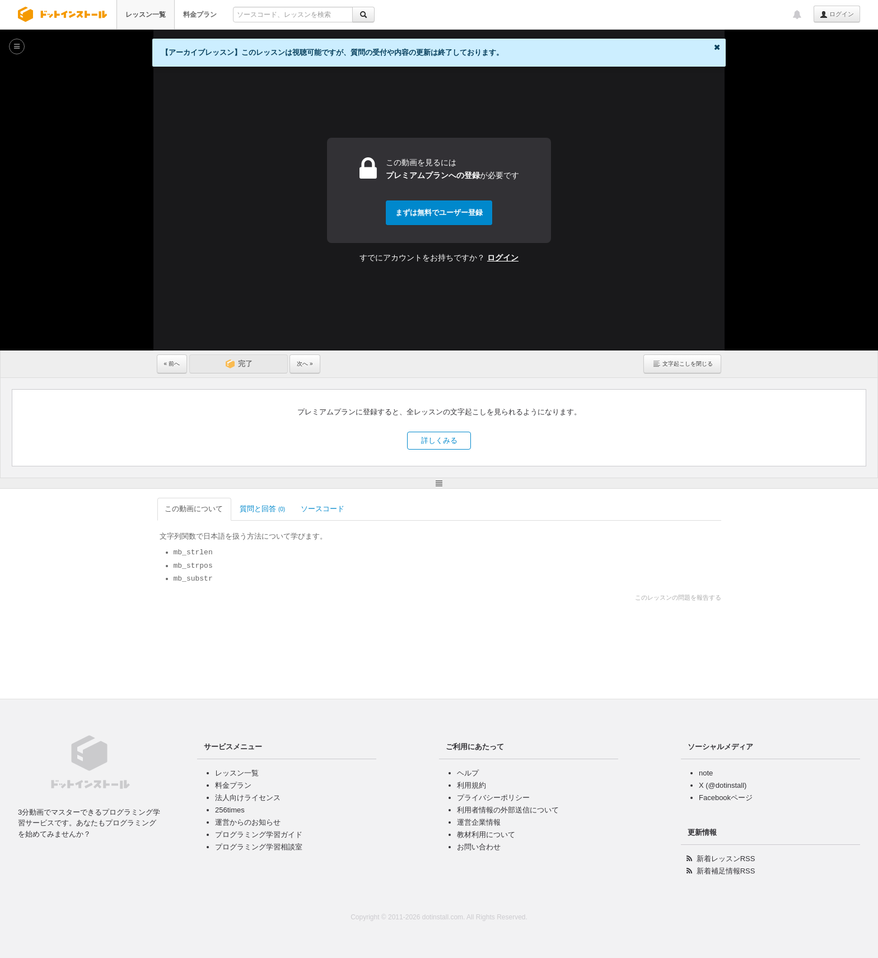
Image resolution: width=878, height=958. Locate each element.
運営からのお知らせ (248, 822)
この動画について (195, 508)
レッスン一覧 (145, 14)
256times (230, 810)
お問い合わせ (479, 847)
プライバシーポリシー (493, 797)
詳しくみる (439, 440)
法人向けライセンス (248, 797)
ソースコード (323, 508)
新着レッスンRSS (726, 858)
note (706, 773)
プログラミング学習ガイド (258, 834)
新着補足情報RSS (726, 871)
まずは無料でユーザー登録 (439, 212)
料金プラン (200, 14)
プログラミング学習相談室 (258, 847)
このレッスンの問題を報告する (678, 597)
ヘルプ (468, 773)
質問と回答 (262, 508)
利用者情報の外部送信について (508, 810)
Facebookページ (726, 797)
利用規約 (471, 785)
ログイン (837, 14)
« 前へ (172, 364)
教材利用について (486, 834)
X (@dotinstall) (722, 785)
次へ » (304, 364)
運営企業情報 (479, 822)
